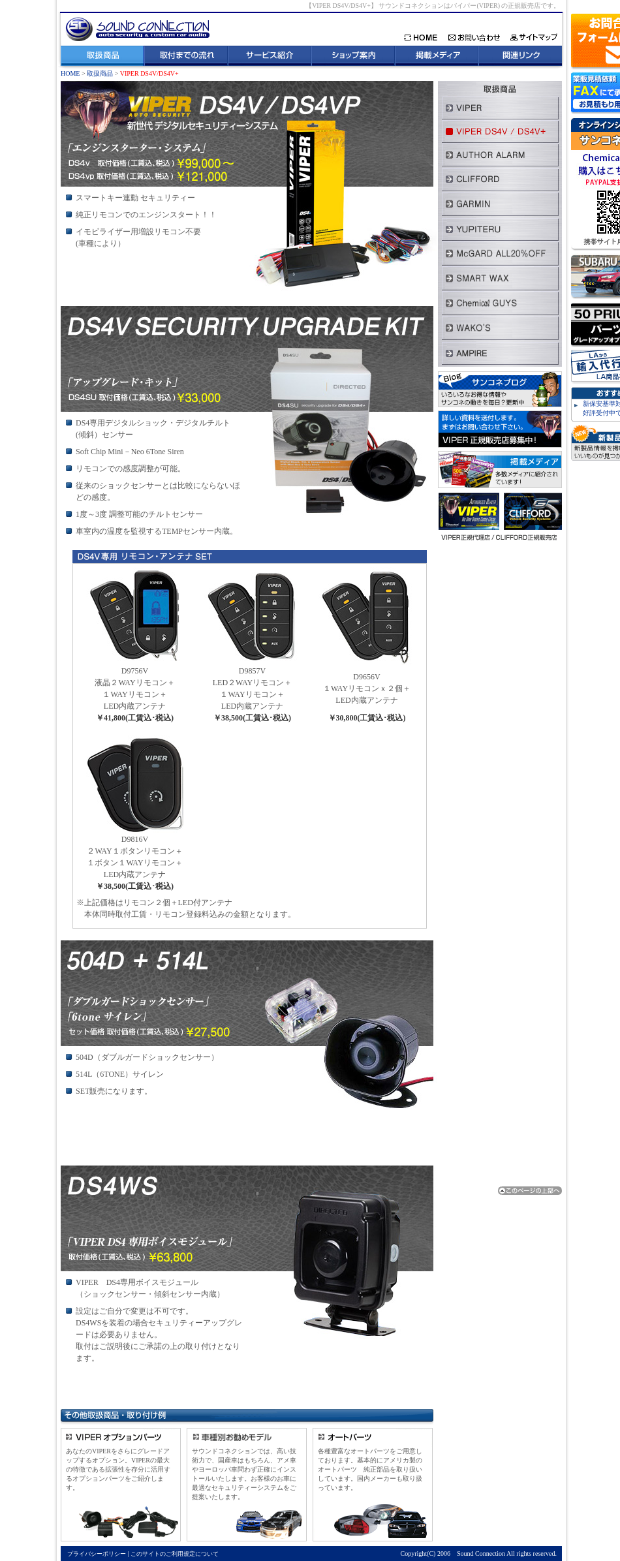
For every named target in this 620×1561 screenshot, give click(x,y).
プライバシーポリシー (96, 1554)
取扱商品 (100, 73)
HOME (70, 73)
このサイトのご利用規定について (175, 1554)
